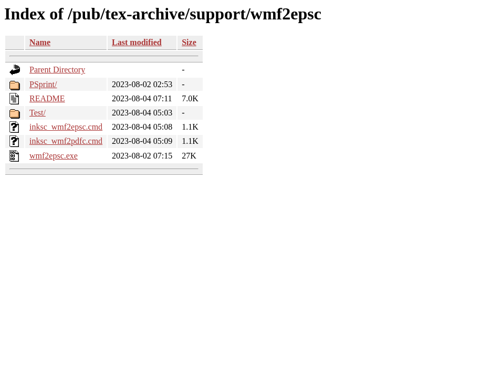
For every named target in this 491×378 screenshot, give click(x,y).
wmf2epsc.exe (53, 155)
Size (189, 42)
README (47, 98)
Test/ (37, 112)
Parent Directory (57, 69)
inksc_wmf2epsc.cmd (65, 126)
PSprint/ (43, 84)
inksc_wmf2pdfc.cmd (65, 140)
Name (39, 42)
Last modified (137, 42)
